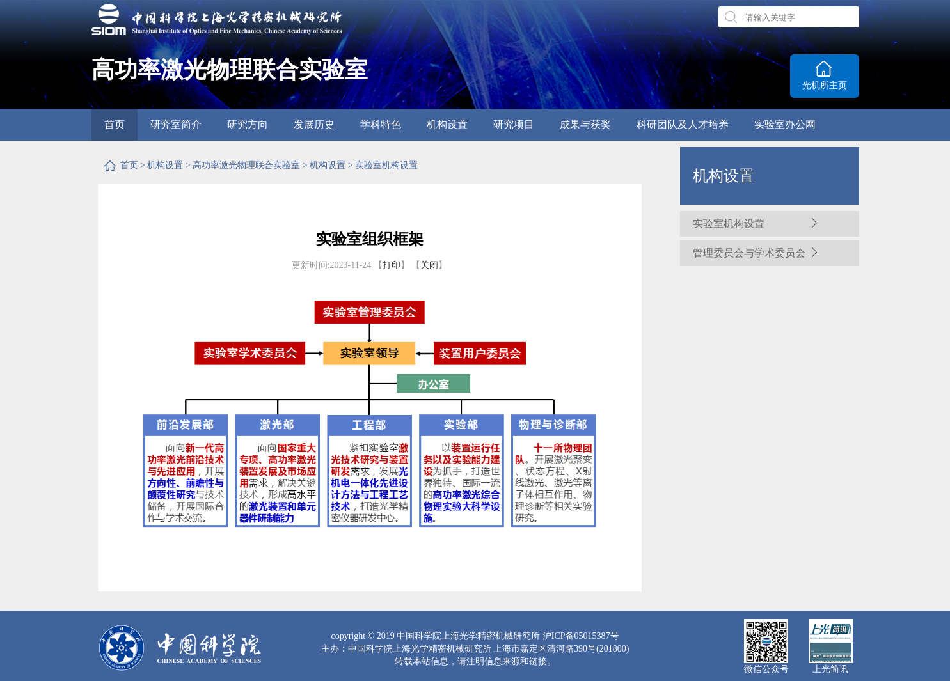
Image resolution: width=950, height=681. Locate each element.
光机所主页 (824, 85)
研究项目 (513, 124)
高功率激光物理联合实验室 (246, 165)
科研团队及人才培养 (683, 124)
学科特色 (380, 124)
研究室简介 (176, 124)
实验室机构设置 (386, 165)
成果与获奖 (585, 124)
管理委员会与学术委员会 (749, 252)
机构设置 (447, 124)
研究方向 (247, 124)
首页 (114, 124)
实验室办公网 (785, 124)
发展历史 (314, 124)
